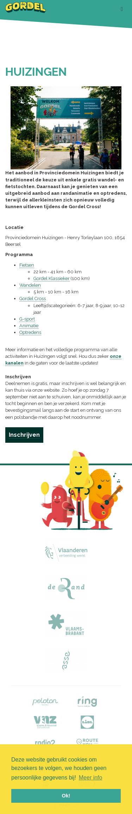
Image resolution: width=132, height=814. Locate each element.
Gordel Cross (32, 298)
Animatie (28, 325)
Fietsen (26, 265)
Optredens (30, 332)
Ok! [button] (66, 796)
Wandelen (30, 285)
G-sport (27, 319)
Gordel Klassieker (51, 278)
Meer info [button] (90, 778)
